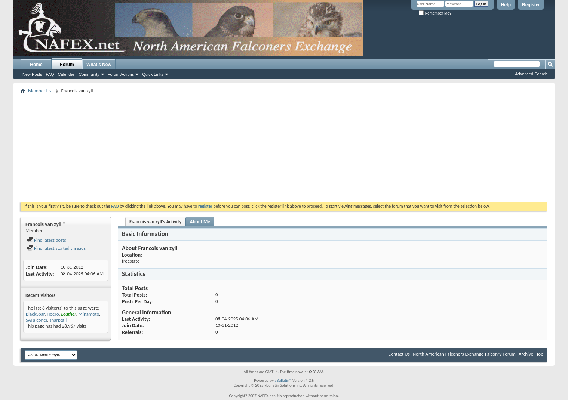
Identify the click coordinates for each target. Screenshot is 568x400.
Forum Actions (121, 74)
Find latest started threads (56, 248)
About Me (200, 221)
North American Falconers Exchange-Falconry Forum (464, 354)
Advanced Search (531, 74)
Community (89, 74)
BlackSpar (35, 314)
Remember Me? (435, 13)
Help (506, 4)
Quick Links (152, 74)
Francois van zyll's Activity (155, 221)
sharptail (58, 320)
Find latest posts (46, 240)
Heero (53, 314)
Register (531, 4)
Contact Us (399, 354)
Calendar (66, 74)
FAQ (50, 74)
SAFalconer (36, 320)
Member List (40, 90)
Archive (526, 354)
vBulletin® (282, 380)
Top (539, 354)
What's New (98, 64)
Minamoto (89, 314)
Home (36, 64)
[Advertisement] (284, 147)
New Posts (32, 74)
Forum (67, 64)
